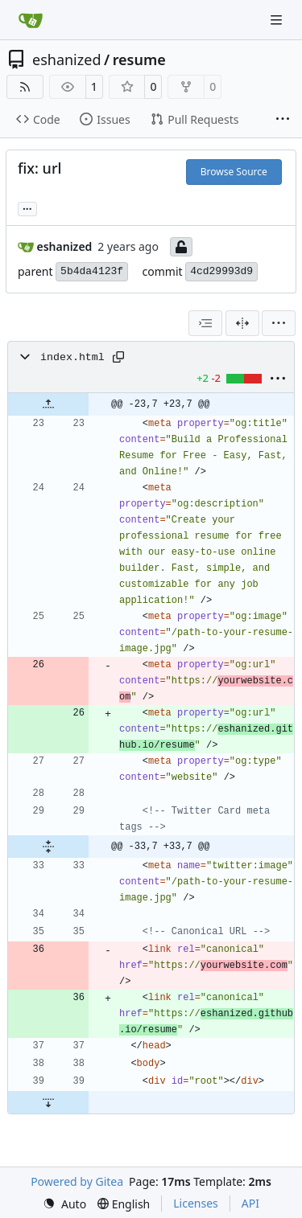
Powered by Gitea (77, 1181)
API (250, 1203)
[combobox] (205, 323)
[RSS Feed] (24, 87)
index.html (72, 357)
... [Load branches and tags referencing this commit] (27, 207)
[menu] (279, 323)
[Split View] (242, 323)
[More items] (283, 119)
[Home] (30, 20)
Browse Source (234, 171)
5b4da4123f (91, 271)
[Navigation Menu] (278, 19)
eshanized (66, 59)
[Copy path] (118, 357)
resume (139, 59)
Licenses (195, 1203)
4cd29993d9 (221, 271)
